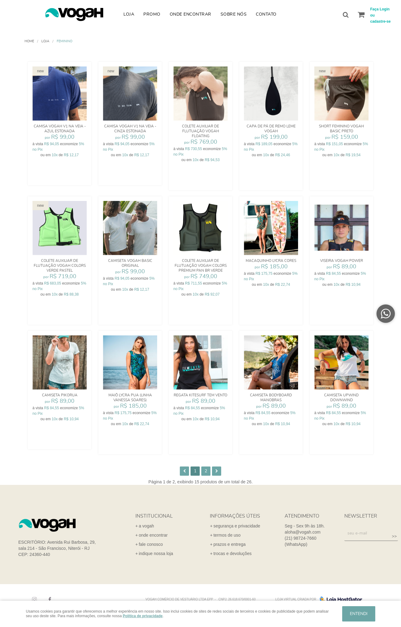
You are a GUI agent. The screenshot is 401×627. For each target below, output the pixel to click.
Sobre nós (234, 14)
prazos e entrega (230, 544)
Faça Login (380, 9)
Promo (152, 14)
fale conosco (151, 544)
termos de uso (227, 535)
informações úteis (235, 516)
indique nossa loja (156, 553)
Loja (128, 14)
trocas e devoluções (233, 553)
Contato (266, 14)
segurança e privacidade (237, 525)
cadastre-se (380, 21)
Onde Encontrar (190, 14)
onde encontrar (153, 535)
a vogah (146, 525)
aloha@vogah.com (302, 532)
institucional (154, 516)
